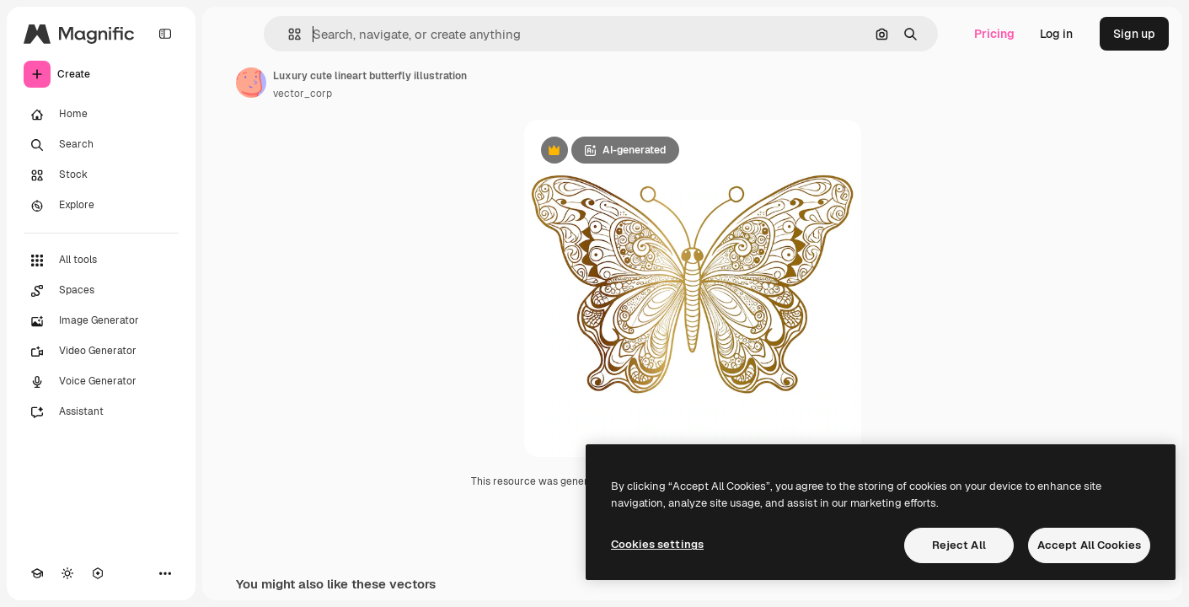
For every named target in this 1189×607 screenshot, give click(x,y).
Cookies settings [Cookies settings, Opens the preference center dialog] (657, 544)
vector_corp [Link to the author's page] (302, 93)
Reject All (959, 545)
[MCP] (97, 573)
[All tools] (101, 260)
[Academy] (37, 573)
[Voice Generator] (101, 381)
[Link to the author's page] (251, 82)
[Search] (101, 145)
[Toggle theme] (67, 573)
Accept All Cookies (1089, 545)
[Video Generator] (101, 351)
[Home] (101, 114)
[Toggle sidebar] (165, 33)
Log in (1056, 33)
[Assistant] (101, 412)
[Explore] (101, 205)
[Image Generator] (101, 321)
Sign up (1134, 33)
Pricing (994, 33)
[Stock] (101, 175)
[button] (288, 34)
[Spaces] (101, 290)
